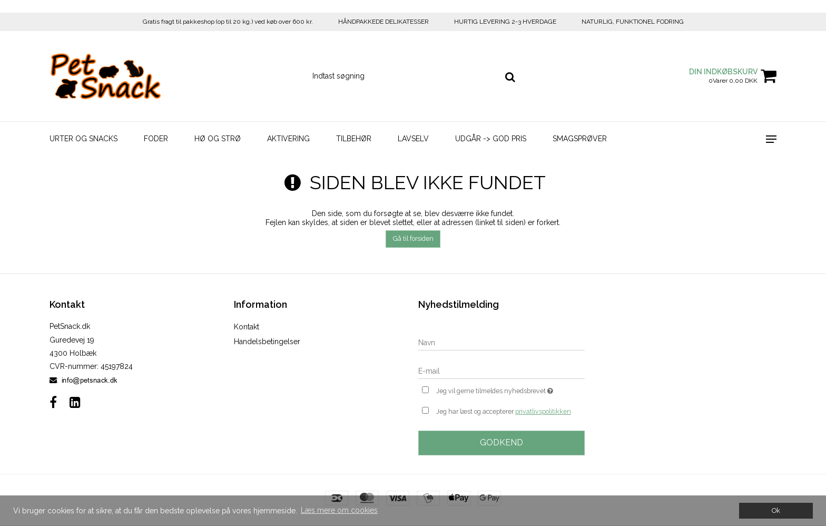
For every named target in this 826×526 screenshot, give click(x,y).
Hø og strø (217, 138)
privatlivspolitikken (543, 411)
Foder (156, 138)
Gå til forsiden (413, 238)
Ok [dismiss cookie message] (776, 510)
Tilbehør (353, 138)
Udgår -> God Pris (490, 138)
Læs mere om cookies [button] (339, 510)
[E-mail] (501, 370)
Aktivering (288, 138)
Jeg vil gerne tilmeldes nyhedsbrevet (510, 390)
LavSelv (413, 138)
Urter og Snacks (83, 138)
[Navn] (501, 342)
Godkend (501, 442)
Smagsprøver (580, 138)
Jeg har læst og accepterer (503, 411)
